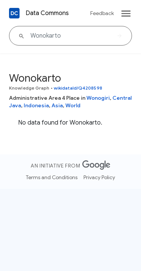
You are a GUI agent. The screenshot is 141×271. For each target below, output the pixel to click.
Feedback (102, 13)
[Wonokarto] (70, 35)
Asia (57, 105)
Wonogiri (98, 97)
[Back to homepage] (14, 13)
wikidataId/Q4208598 (78, 88)
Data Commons (47, 13)
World (72, 105)
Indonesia (36, 105)
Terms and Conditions (51, 177)
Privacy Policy (99, 177)
